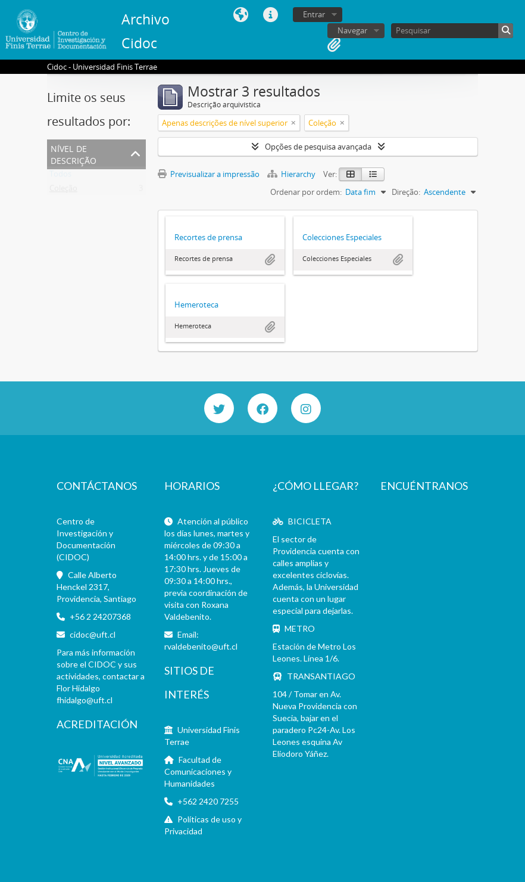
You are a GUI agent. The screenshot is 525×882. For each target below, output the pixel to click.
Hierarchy (292, 174)
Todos (60, 176)
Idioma (241, 15)
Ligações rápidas (271, 15)
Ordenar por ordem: (306, 192)
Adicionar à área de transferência (270, 260)
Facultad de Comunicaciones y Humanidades (198, 771)
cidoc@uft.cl (92, 634)
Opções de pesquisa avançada (318, 146)
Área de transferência (334, 45)
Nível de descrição (73, 153)
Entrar (314, 14)
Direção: (406, 192)
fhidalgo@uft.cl (84, 700)
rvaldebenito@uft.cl (201, 646)
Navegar (352, 30)
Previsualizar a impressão (209, 174)
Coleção (63, 190)
